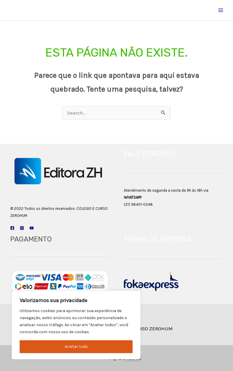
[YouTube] (32, 228)
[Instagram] (22, 228)
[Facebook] (12, 228)
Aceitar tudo (76, 346)
